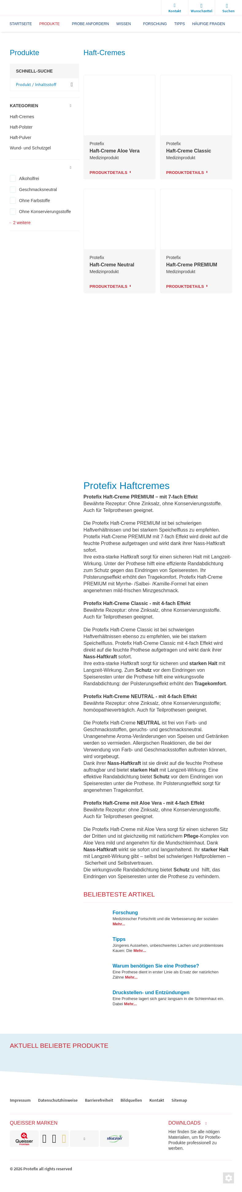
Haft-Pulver (20, 137)
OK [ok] (72, 84)
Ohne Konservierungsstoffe (45, 211)
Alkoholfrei (29, 178)
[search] (228, 7)
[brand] (24, 1138)
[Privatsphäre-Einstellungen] (228, 1177)
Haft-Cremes (22, 116)
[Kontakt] (174, 7)
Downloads (184, 1123)
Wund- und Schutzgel (30, 147)
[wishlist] (201, 7)
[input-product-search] (44, 84)
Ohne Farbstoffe (34, 200)
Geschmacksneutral (38, 189)
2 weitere (22, 222)
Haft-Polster (21, 127)
